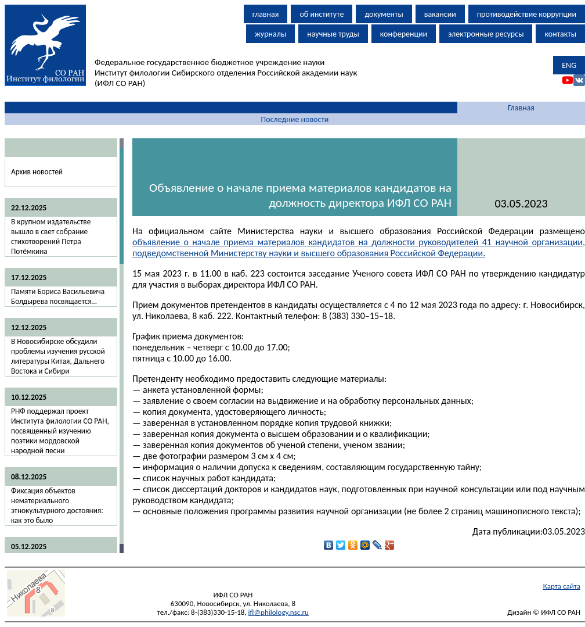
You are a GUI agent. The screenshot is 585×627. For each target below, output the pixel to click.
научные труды (333, 34)
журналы (270, 34)
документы (383, 14)
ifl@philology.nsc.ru (278, 612)
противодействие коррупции (526, 14)
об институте (321, 14)
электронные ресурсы (485, 34)
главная (265, 14)
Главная (521, 108)
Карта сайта (561, 586)
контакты (560, 34)
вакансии (440, 14)
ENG (569, 65)
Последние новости (295, 119)
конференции (403, 34)
